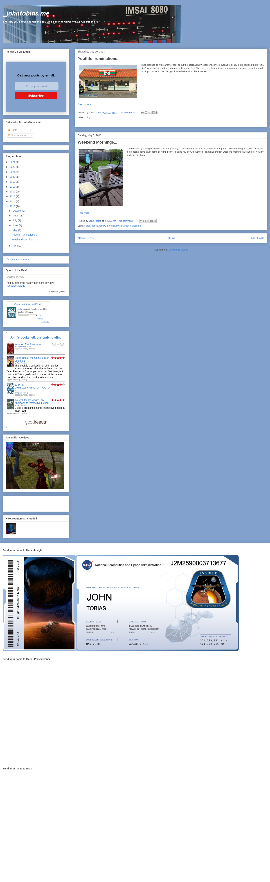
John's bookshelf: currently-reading (36, 337)
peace (127, 225)
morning (111, 225)
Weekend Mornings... (97, 142)
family (102, 225)
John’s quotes (15, 276)
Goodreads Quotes (57, 292)
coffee (95, 225)
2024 (13, 162)
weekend (136, 225)
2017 (13, 186)
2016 (13, 191)
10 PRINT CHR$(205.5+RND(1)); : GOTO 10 (32, 387)
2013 (13, 206)
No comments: (128, 112)
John (20, 309)
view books (44, 322)
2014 (13, 201)
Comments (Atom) (178, 249)
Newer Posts (86, 238)
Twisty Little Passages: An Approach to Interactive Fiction (32, 401)
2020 (13, 176)
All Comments (17, 135)
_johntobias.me (26, 13)
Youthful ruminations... (99, 58)
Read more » (84, 104)
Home (172, 238)
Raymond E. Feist (24, 347)
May (15, 230)
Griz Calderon (22, 363)
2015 (13, 196)
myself (119, 225)
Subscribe (36, 95)
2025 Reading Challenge (28, 303)
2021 (13, 171)
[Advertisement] (27, 502)
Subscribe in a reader (18, 259)
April (15, 245)
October (17, 210)
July (15, 220)
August (17, 215)
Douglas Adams (16, 285)
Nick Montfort (22, 393)
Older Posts (257, 238)
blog (88, 117)
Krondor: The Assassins (28, 344)
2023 (13, 166)
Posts (12, 129)
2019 (13, 181)
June (16, 225)
